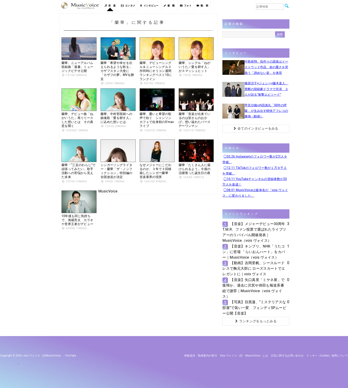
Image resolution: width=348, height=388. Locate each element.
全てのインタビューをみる (256, 129)
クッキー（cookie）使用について (327, 355)
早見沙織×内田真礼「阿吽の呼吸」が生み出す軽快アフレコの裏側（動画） (266, 110)
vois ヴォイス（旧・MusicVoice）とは (244, 355)
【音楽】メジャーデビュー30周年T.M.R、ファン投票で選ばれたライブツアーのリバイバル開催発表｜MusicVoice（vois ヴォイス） (254, 232)
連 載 (169, 5)
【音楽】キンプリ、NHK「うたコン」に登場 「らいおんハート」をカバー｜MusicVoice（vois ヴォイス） (253, 251)
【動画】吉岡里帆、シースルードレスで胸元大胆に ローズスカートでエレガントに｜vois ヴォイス (253, 268)
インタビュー (149, 5)
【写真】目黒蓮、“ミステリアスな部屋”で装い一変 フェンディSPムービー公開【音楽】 (254, 307)
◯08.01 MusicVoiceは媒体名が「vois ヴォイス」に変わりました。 (255, 192)
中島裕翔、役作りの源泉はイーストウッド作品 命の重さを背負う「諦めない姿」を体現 (266, 67)
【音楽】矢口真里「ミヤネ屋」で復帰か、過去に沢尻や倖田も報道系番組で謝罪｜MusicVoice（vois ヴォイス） (253, 288)
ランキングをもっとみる (256, 321)
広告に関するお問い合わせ (287, 355)
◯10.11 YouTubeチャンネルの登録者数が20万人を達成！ (254, 181)
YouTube (70, 355)
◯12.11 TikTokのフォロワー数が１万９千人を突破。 (254, 170)
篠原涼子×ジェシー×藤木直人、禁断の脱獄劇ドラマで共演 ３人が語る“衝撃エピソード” (266, 88)
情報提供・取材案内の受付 (200, 355)
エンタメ (128, 5)
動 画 (202, 5)
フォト (186, 5)
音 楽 (110, 5)
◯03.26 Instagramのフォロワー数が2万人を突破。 (254, 159)
